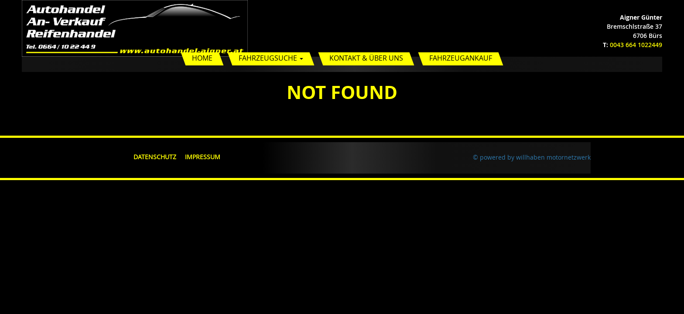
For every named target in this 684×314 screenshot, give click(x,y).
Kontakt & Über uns (366, 58)
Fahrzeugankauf (460, 58)
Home (202, 58)
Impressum (202, 157)
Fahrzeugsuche (271, 58)
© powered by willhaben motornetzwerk (532, 157)
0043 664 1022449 (636, 45)
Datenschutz (154, 157)
